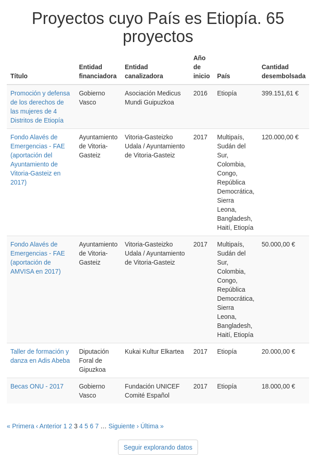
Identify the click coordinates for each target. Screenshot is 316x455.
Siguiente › (123, 426)
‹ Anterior (49, 426)
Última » (152, 426)
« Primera (20, 426)
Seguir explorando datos (158, 447)
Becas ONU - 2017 (37, 386)
